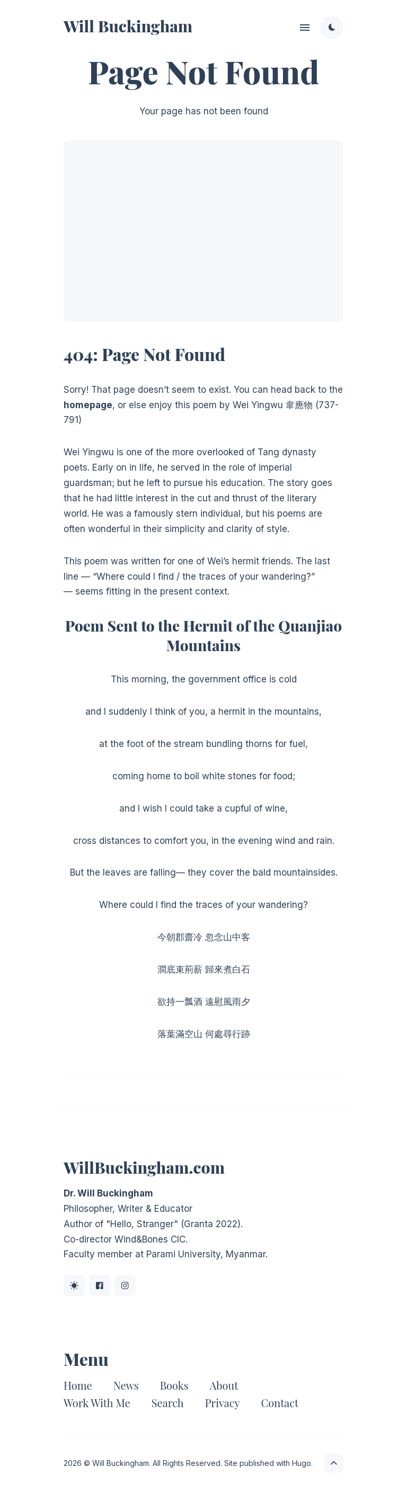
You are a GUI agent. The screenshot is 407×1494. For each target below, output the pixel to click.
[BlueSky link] (74, 1285)
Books (174, 1385)
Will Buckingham (128, 26)
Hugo (301, 1463)
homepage (88, 405)
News (126, 1385)
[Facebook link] (99, 1285)
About (224, 1385)
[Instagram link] (125, 1285)
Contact (280, 1403)
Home (78, 1385)
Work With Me (97, 1403)
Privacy (222, 1403)
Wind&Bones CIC (149, 1239)
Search (168, 1403)
